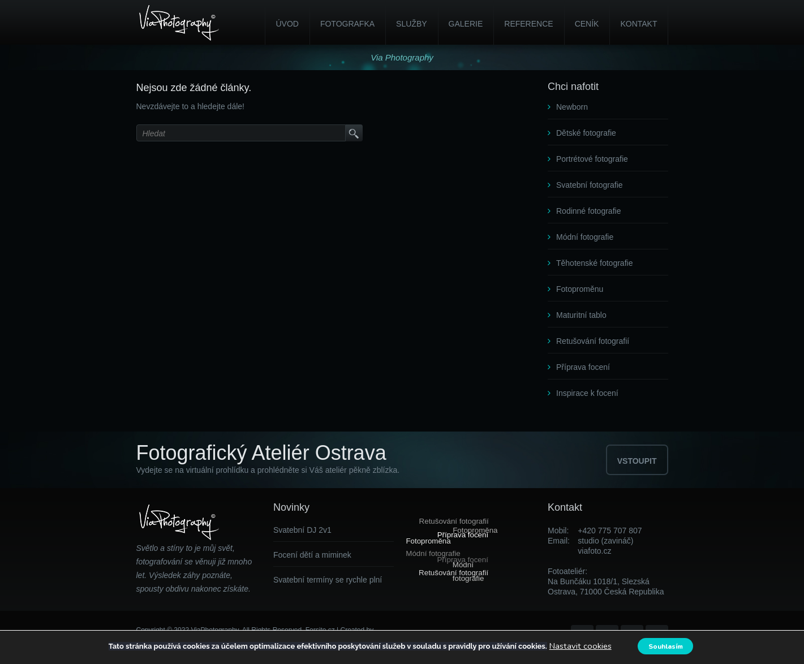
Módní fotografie (584, 237)
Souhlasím (667, 646)
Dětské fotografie (586, 132)
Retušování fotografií (592, 341)
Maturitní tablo (581, 315)
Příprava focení (583, 367)
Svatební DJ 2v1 (302, 529)
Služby (411, 23)
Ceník (587, 23)
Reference (528, 23)
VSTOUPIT (637, 460)
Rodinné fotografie (588, 210)
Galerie (466, 23)
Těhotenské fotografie (594, 263)
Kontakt (638, 23)
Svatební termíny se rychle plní (327, 579)
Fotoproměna (428, 540)
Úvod (287, 23)
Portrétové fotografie (592, 158)
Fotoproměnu (579, 289)
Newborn (572, 106)
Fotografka (347, 23)
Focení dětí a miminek (312, 554)
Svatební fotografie (589, 184)
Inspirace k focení (587, 393)
